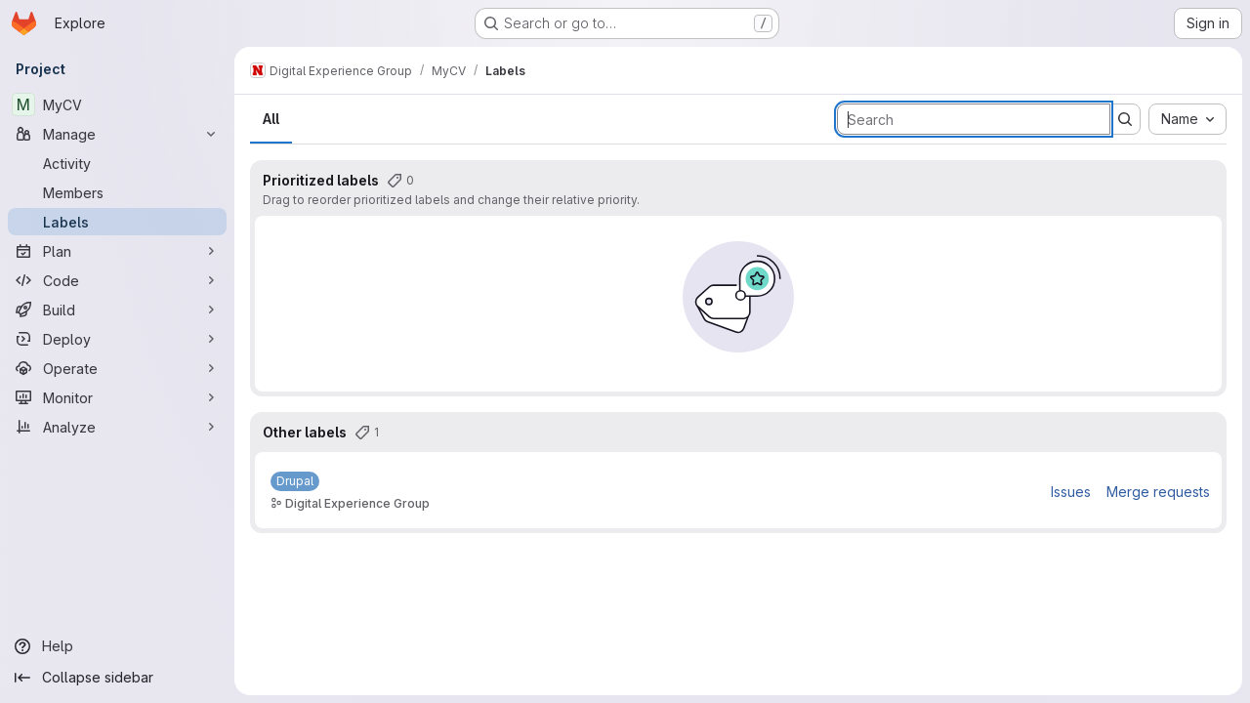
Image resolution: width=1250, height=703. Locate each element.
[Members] (117, 192)
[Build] (117, 309)
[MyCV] (117, 104)
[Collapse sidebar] (117, 677)
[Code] (117, 280)
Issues (1071, 491)
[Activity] (117, 163)
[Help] (117, 646)
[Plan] (117, 251)
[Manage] (117, 133)
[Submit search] (1125, 119)
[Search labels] (973, 119)
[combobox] (1187, 119)
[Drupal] (295, 481)
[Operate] (117, 368)
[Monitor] (117, 397)
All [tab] (271, 118)
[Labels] (117, 221)
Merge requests (1158, 491)
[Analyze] (117, 426)
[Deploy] (117, 338)
